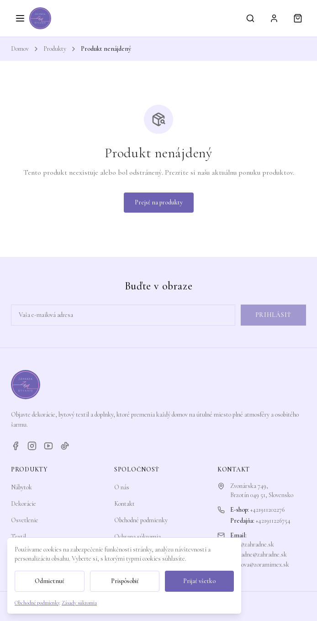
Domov (20, 49)
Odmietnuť (49, 581)
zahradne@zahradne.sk (258, 554)
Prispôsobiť (125, 581)
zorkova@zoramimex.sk (259, 564)
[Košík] (298, 18)
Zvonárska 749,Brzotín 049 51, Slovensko (261, 490)
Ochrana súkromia (137, 537)
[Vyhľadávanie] (250, 18)
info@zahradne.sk (252, 544)
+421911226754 (273, 521)
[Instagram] (32, 445)
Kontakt (124, 504)
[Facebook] (15, 445)
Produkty (54, 49)
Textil (18, 537)
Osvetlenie (24, 520)
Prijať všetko (199, 581)
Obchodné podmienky (141, 520)
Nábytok (21, 487)
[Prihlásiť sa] (274, 18)
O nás (121, 487)
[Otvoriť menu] (20, 18)
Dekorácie (23, 504)
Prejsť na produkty (159, 202)
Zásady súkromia (79, 603)
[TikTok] (64, 445)
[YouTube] (48, 445)
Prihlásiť (273, 315)
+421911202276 (267, 510)
